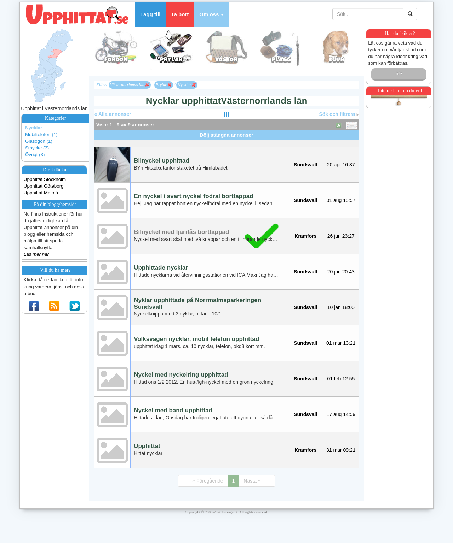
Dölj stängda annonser (226, 135)
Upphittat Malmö (41, 192)
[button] (211, 14)
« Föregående (207, 481)
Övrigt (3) (35, 154)
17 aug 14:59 (340, 414)
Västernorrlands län (129, 84)
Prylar (163, 84)
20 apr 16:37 (341, 164)
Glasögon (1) (38, 141)
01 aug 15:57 (340, 200)
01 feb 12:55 (341, 379)
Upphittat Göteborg (44, 186)
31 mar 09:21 (341, 450)
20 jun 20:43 (341, 272)
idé (398, 73)
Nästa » (251, 481)
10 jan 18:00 (341, 307)
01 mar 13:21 (341, 343)
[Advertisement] (226, 142)
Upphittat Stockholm (45, 179)
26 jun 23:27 (341, 236)
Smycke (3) (37, 147)
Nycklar (33, 127)
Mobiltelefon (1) (41, 134)
